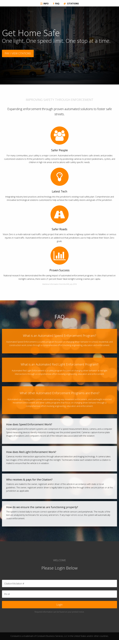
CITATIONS (71, 3)
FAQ (56, 3)
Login (59, 604)
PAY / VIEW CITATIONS (18, 53)
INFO (44, 3)
